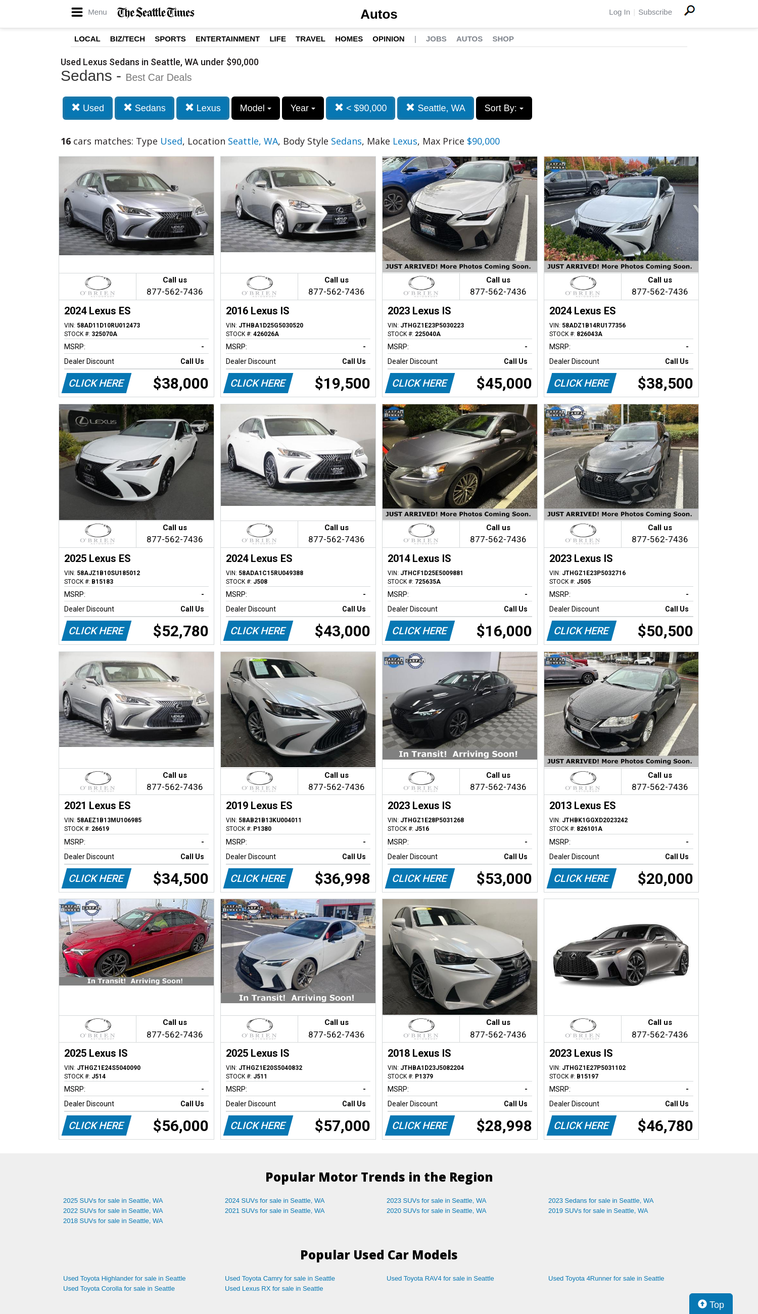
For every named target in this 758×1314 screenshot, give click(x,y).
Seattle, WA (435, 108)
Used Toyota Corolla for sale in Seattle (119, 1288)
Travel (310, 38)
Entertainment (228, 38)
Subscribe (655, 12)
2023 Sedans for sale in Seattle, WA (600, 1200)
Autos (379, 14)
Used (87, 108)
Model (255, 108)
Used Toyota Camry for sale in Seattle (280, 1278)
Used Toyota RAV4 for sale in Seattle (440, 1278)
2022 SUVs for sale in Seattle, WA (113, 1210)
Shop (503, 38)
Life (277, 38)
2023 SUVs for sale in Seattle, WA (437, 1200)
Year (303, 108)
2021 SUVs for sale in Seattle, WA (275, 1210)
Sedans (144, 108)
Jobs (436, 38)
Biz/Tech (127, 38)
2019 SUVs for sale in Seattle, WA (598, 1210)
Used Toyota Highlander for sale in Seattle (124, 1278)
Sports (170, 38)
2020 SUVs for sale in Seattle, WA (437, 1210)
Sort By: (504, 108)
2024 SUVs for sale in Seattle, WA (275, 1200)
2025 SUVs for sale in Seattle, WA (113, 1200)
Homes (349, 38)
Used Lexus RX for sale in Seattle (274, 1288)
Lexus (203, 108)
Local (87, 38)
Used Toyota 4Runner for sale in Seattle (606, 1278)
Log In (619, 12)
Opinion (388, 38)
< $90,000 (361, 108)
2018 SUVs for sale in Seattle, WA (113, 1221)
